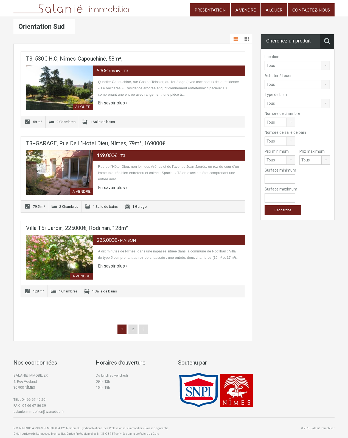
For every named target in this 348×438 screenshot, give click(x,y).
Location (272, 57)
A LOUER (274, 9)
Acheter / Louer (278, 75)
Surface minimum (280, 170)
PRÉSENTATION (210, 9)
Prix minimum (277, 151)
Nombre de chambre (282, 113)
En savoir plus (113, 103)
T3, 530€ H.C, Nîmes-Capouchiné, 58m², (74, 58)
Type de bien (276, 94)
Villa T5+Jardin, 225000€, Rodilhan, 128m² (77, 228)
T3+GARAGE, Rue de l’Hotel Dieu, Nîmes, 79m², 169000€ (95, 143)
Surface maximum (281, 189)
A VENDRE (245, 9)
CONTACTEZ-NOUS (311, 9)
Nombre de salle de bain (285, 132)
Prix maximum (312, 151)
